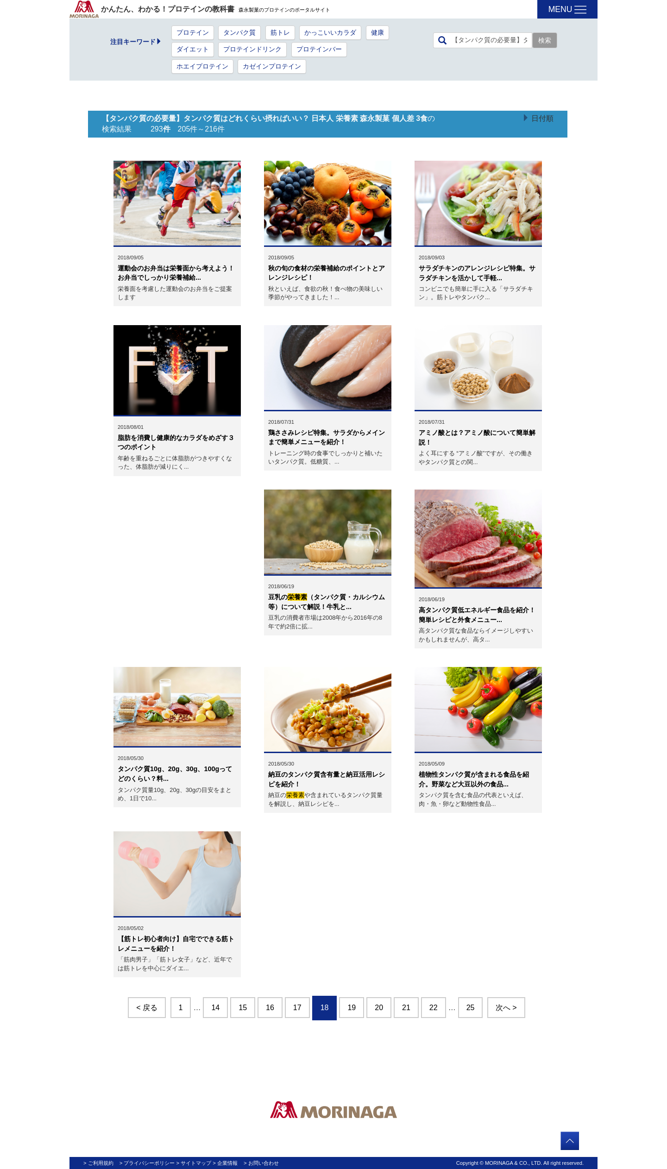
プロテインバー (319, 49)
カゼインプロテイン (272, 66)
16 (270, 1008)
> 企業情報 (225, 1163)
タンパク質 (239, 32)
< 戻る (146, 1008)
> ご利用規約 (98, 1163)
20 (379, 1008)
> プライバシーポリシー (147, 1163)
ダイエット (192, 49)
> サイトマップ (194, 1163)
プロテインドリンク (252, 49)
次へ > (506, 1008)
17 (297, 1008)
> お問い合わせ (261, 1163)
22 (433, 1008)
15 (243, 1008)
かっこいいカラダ (330, 32)
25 (470, 1008)
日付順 (542, 118)
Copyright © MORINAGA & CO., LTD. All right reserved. (520, 1163)
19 (351, 1008)
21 (406, 1008)
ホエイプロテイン (202, 66)
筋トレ (280, 32)
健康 (377, 32)
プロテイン (192, 32)
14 (215, 1008)
